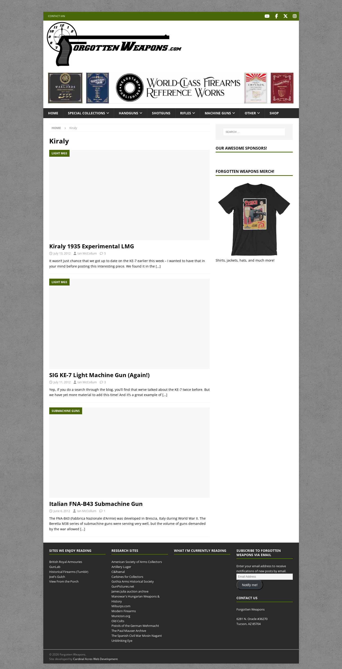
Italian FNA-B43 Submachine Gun (96, 503)
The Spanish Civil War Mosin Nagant (136, 635)
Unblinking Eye (121, 640)
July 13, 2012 (62, 253)
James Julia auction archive (129, 591)
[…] (158, 265)
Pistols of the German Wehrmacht (135, 625)
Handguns (128, 112)
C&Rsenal (118, 571)
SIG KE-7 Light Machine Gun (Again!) (99, 374)
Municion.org (120, 615)
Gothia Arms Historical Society (132, 581)
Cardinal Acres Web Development (95, 658)
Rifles (185, 112)
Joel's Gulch (57, 576)
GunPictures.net (122, 586)
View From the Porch (64, 581)
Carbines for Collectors (127, 576)
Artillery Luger (121, 566)
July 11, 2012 (62, 381)
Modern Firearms (123, 610)
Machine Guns (218, 112)
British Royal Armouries (65, 561)
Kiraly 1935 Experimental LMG (91, 246)
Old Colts (117, 620)
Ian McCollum (87, 253)
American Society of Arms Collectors (136, 561)
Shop (274, 112)
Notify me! (250, 584)
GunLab (54, 566)
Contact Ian (56, 16)
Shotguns (161, 112)
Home (53, 112)
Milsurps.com (120, 605)
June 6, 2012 (61, 510)
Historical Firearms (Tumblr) (68, 571)
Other (250, 112)
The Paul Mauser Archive (128, 630)
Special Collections (86, 112)
